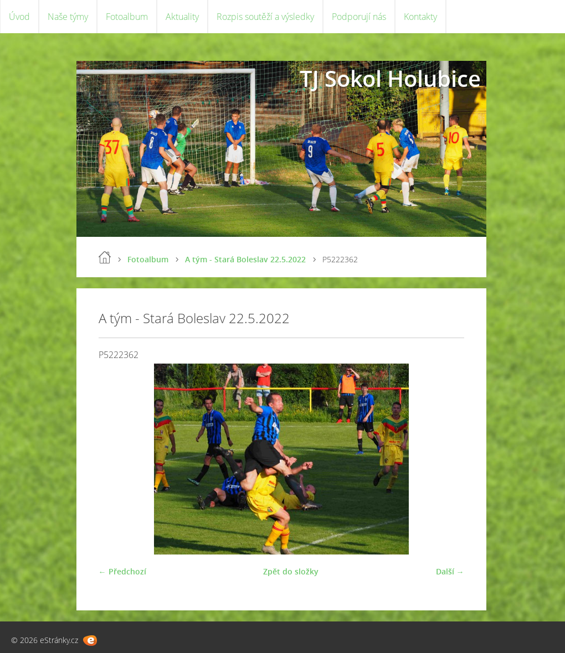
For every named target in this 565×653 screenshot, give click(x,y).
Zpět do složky (291, 571)
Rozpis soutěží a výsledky (265, 17)
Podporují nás (359, 17)
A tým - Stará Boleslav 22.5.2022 (245, 259)
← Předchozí (122, 571)
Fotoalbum (127, 17)
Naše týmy (68, 17)
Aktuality (182, 17)
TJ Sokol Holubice (390, 78)
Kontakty (420, 17)
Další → (450, 571)
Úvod (19, 17)
